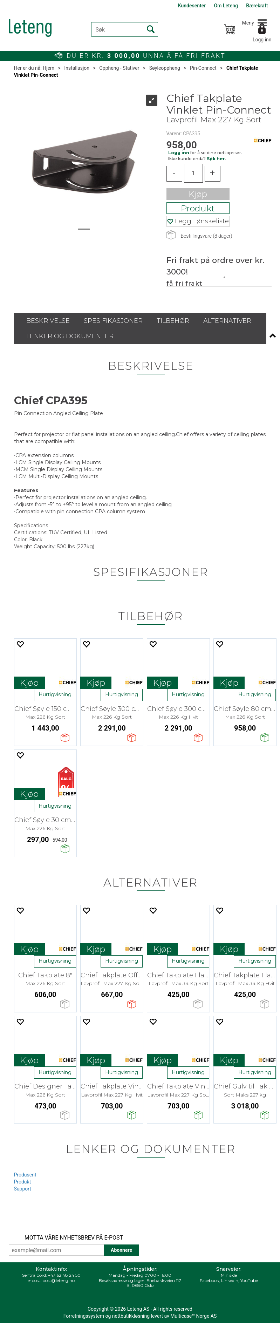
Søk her (216, 158)
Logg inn (262, 39)
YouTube (249, 1280)
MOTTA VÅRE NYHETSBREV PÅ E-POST (74, 1237)
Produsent (25, 1175)
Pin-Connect (203, 68)
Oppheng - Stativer (119, 68)
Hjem (48, 68)
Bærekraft (257, 5)
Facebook (209, 1280)
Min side (229, 1275)
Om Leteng (226, 5)
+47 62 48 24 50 (64, 1275)
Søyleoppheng (164, 68)
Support (22, 1189)
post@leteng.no (58, 1280)
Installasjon (76, 68)
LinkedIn (229, 1280)
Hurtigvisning (55, 694)
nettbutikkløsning (131, 1316)
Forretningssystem (83, 1316)
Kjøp (198, 194)
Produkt (198, 208)
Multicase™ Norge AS (193, 1316)
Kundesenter (192, 5)
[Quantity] (193, 173)
